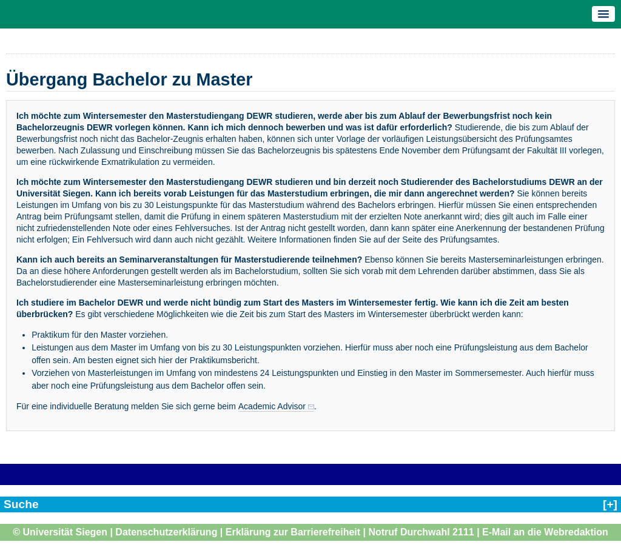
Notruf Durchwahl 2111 (421, 532)
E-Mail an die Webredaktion (545, 532)
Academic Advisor (272, 406)
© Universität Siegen (60, 532)
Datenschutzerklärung (166, 532)
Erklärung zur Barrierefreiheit (293, 532)
